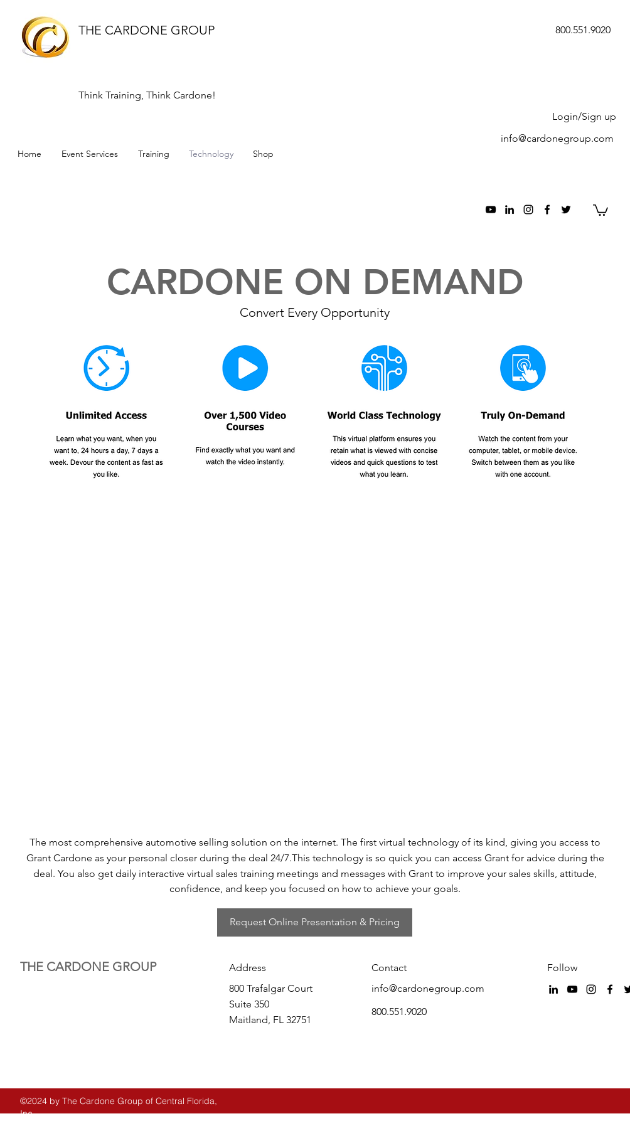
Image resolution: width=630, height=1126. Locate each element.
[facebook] (547, 209)
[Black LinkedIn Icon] (509, 209)
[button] (600, 209)
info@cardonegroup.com (557, 138)
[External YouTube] (317, 663)
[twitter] (566, 209)
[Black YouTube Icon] (490, 209)
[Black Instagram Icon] (528, 209)
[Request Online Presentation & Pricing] (314, 922)
